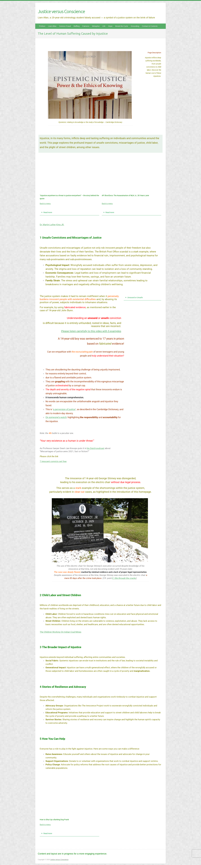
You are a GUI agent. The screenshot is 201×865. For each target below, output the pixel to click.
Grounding (135, 26)
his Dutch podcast (95, 448)
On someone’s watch (56, 417)
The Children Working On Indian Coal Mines (60, 632)
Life (103, 26)
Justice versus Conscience (61, 11)
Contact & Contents (150, 26)
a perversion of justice (64, 409)
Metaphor (96, 26)
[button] (69, 212)
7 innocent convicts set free (53, 461)
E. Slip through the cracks (124, 578)
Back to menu (45, 204)
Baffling (76, 26)
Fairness (85, 26)
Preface (42, 26)
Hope (110, 26)
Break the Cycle (121, 26)
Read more (47, 212)
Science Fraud (65, 26)
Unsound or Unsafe (135, 297)
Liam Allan (52, 26)
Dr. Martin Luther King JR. (52, 224)
